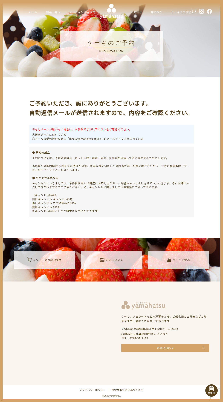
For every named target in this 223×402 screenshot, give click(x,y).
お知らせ (136, 12)
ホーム (33, 12)
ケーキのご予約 (181, 12)
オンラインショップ (82, 12)
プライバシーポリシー (92, 390)
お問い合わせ (165, 348)
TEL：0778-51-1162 (134, 338)
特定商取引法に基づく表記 (128, 390)
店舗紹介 (157, 12)
